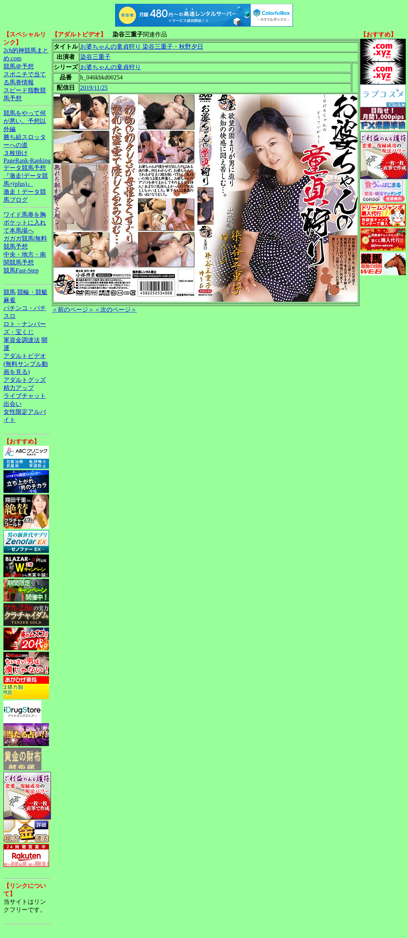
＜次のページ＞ (115, 309)
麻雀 (9, 300)
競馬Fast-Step (20, 270)
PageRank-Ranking (27, 160)
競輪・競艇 (32, 292)
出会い (12, 404)
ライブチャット (24, 396)
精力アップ (18, 388)
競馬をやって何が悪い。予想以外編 (24, 121)
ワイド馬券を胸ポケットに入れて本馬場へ (24, 222)
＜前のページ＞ (73, 309)
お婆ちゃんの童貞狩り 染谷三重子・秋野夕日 (141, 46)
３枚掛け (15, 153)
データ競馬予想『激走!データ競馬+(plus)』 (25, 176)
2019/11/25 (94, 87)
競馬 (9, 292)
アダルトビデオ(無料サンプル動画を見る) (25, 364)
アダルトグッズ (24, 380)
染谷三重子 (95, 57)
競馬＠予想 (18, 66)
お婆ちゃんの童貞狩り (110, 67)
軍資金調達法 (21, 340)
